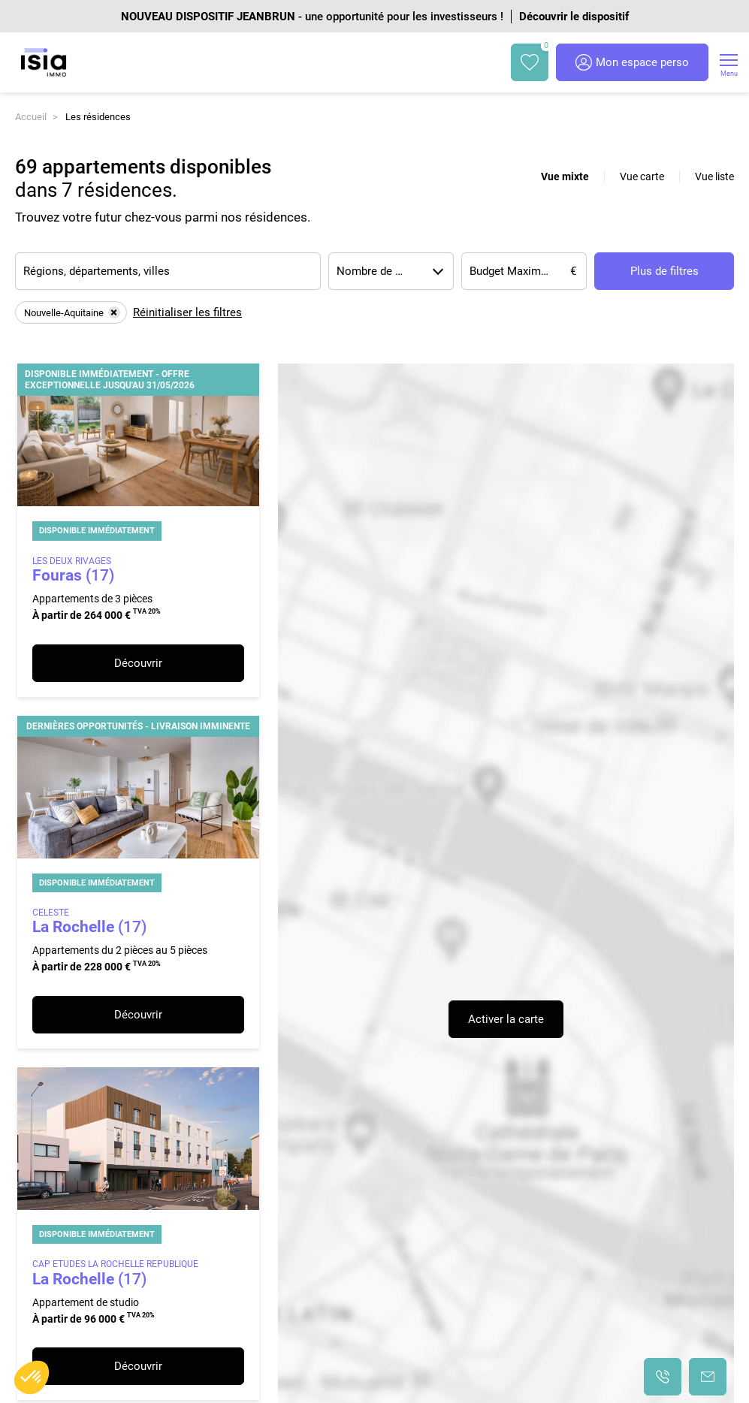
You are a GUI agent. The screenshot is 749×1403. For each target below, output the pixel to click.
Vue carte (642, 176)
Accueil (31, 116)
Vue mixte (565, 176)
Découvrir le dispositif (574, 16)
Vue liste (714, 176)
